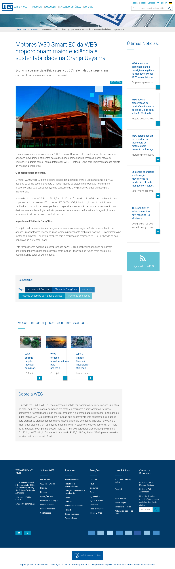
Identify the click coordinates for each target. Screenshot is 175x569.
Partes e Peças (71, 518)
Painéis (68, 510)
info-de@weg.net (28, 504)
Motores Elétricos (72, 480)
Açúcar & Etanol (96, 500)
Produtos (36, 7)
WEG (6, 7)
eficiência (87, 289)
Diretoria (43, 492)
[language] (171, 3)
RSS (110, 564)
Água (92, 492)
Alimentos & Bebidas (38, 289)
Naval (92, 484)
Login (164, 3)
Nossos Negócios (47, 509)
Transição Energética (79, 295)
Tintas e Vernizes (72, 514)
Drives (67, 497)
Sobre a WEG (20, 7)
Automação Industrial (74, 506)
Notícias (135, 3)
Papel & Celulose (97, 509)
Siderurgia (94, 488)
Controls (68, 502)
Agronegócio (95, 496)
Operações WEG (46, 496)
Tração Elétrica (96, 513)
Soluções (50, 7)
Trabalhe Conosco (147, 3)
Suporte (88, 7)
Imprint (23, 564)
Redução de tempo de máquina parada (41, 295)
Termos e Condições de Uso (93, 564)
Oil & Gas (93, 480)
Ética (78, 7)
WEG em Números (47, 484)
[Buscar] (170, 8)
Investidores (66, 7)
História (43, 488)
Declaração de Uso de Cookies (64, 564)
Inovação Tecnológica (49, 500)
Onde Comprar (120, 503)
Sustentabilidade (47, 505)
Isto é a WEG (45, 480)
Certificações (45, 513)
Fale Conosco (120, 498)
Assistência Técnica (123, 507)
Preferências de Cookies (90, 555)
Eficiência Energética (66, 289)
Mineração (94, 505)
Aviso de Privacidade (38, 564)
